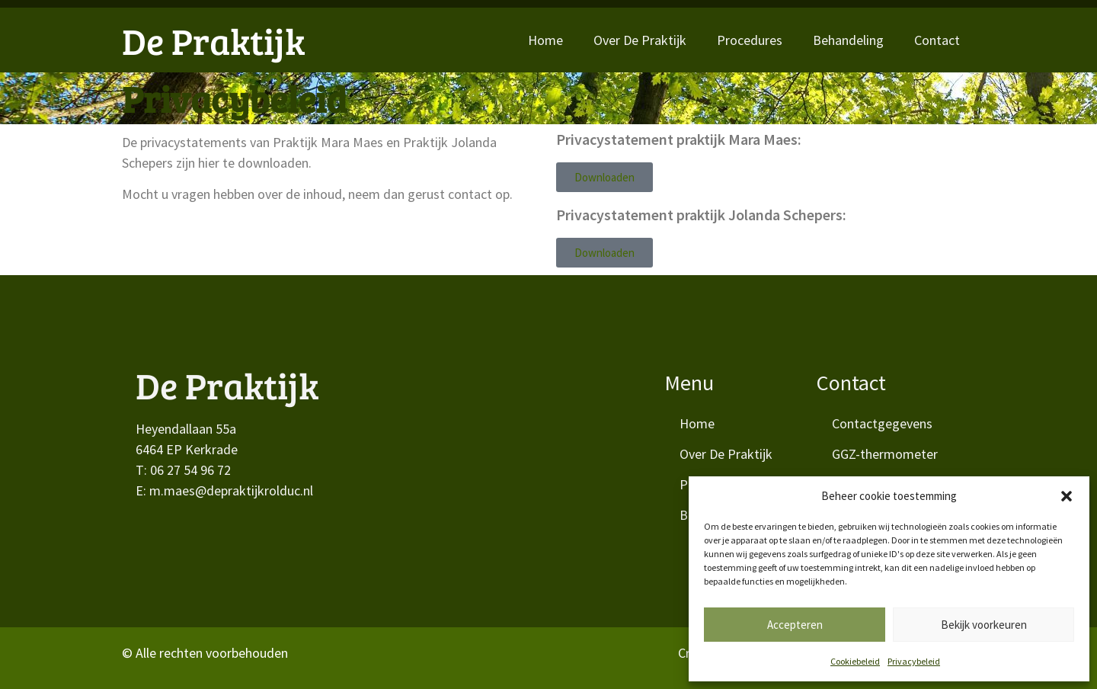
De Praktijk (213, 40)
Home (545, 40)
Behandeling (848, 40)
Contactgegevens (882, 423)
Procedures (749, 40)
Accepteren (795, 624)
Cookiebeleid (855, 661)
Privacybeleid (914, 661)
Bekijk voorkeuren (984, 624)
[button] (1066, 496)
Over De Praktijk (639, 40)
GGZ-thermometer (885, 454)
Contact (937, 40)
